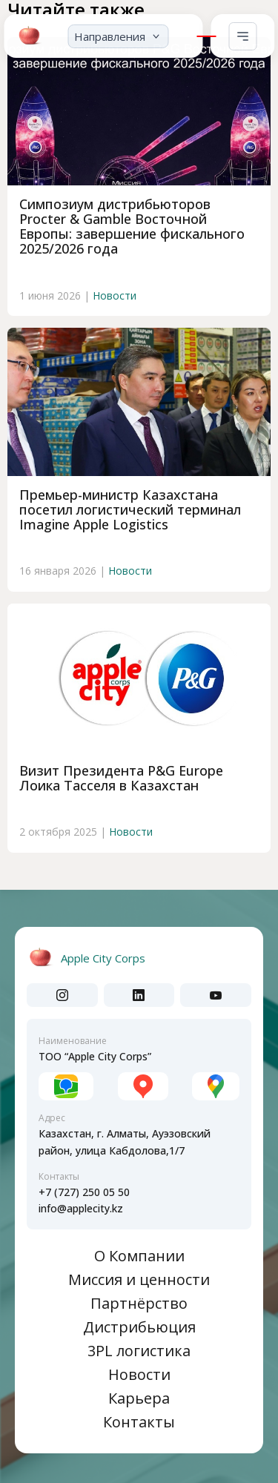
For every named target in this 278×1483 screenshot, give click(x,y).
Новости (114, 295)
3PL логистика (139, 1351)
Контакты (139, 1422)
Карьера (139, 1398)
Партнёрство (139, 1303)
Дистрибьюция (139, 1327)
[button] (118, 33)
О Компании (139, 1256)
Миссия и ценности (139, 1279)
